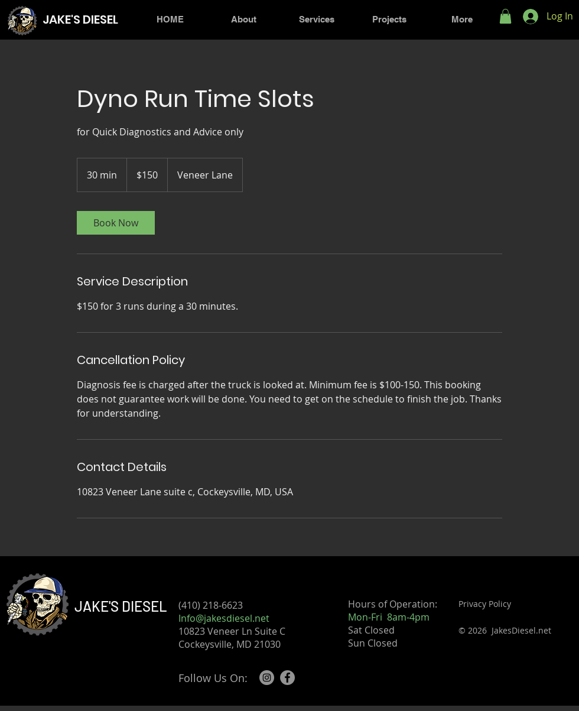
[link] (116, 223)
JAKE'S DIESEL (120, 606)
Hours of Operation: (392, 604)
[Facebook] (287, 677)
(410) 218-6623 (217, 605)
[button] (505, 16)
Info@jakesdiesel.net (223, 618)
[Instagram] (266, 677)
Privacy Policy (484, 603)
